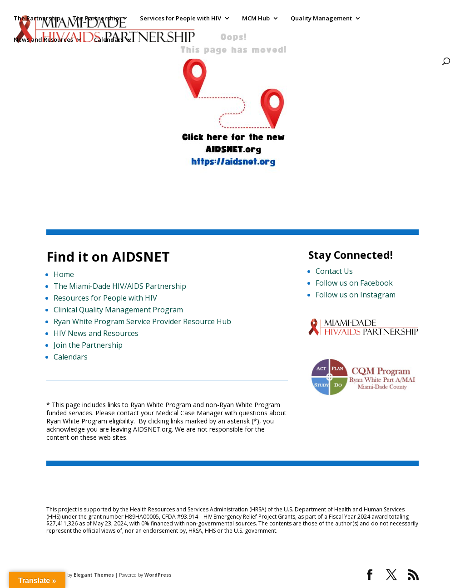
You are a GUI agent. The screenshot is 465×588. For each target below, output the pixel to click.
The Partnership (37, 18)
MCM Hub (256, 18)
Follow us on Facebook (354, 283)
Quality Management (321, 18)
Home (64, 274)
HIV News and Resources (96, 333)
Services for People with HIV (180, 18)
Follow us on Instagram (356, 295)
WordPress (158, 575)
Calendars (109, 40)
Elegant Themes (94, 575)
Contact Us (334, 271)
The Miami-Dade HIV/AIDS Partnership (120, 286)
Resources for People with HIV (105, 298)
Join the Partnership (88, 345)
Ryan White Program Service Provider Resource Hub (142, 321)
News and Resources (43, 40)
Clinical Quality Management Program (118, 310)
